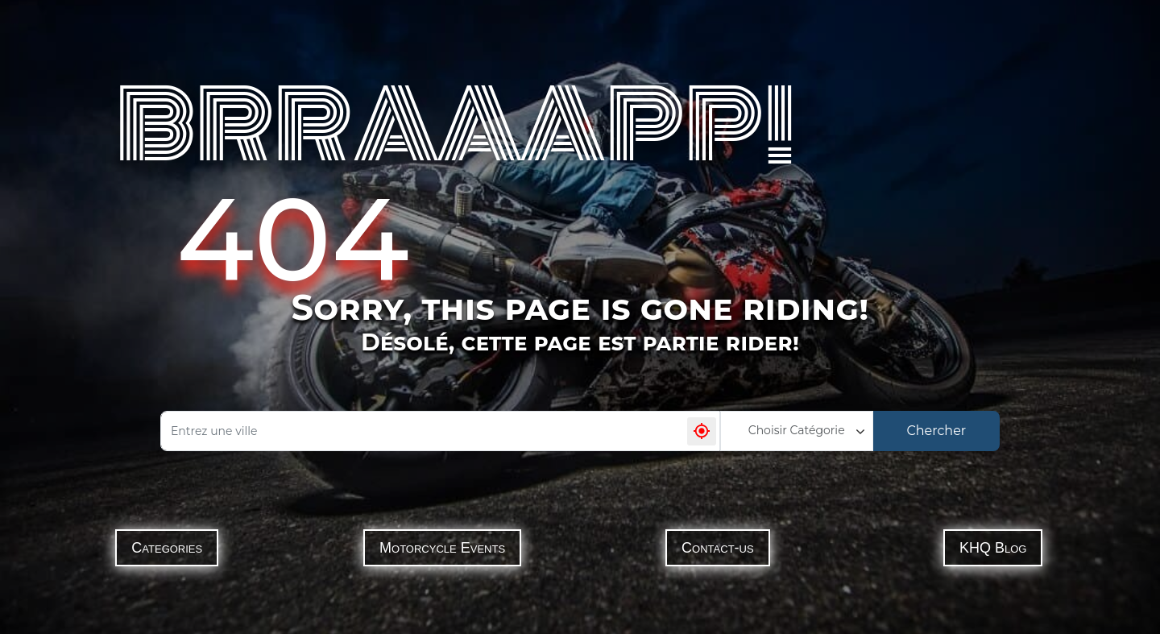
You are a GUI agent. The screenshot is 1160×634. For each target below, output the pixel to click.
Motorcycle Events (442, 548)
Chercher (936, 430)
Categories (166, 548)
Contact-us (718, 548)
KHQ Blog (992, 548)
